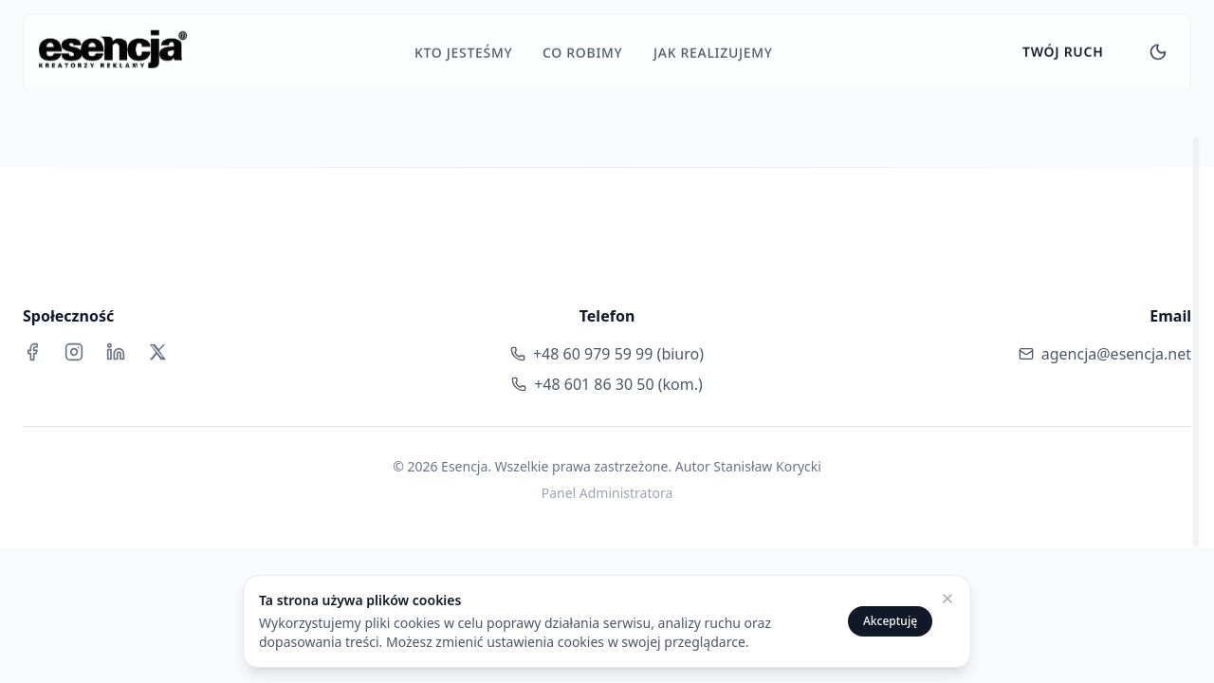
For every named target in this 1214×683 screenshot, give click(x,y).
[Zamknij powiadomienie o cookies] (947, 598)
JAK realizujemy (713, 48)
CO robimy (583, 48)
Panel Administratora (607, 493)
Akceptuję (890, 621)
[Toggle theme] (1158, 47)
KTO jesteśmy (463, 48)
